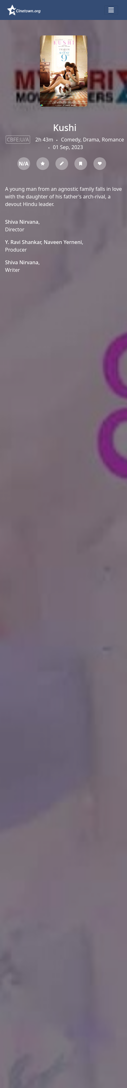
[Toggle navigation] (111, 10)
